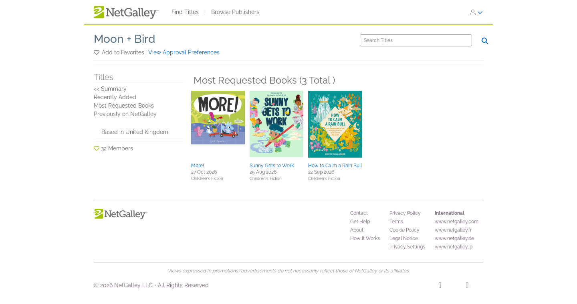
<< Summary (110, 89)
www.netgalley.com (456, 221)
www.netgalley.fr (453, 230)
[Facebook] (439, 286)
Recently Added (115, 97)
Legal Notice (403, 238)
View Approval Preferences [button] (184, 52)
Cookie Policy (404, 230)
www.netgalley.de (454, 238)
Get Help (360, 221)
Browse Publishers (235, 12)
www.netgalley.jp (453, 247)
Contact (359, 213)
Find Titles (185, 12)
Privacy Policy (405, 213)
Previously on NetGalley (125, 114)
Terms (396, 221)
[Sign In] (476, 12)
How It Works (365, 238)
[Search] (416, 40)
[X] (467, 286)
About (356, 230)
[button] (97, 52)
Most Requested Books (124, 105)
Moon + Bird (124, 39)
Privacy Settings (407, 247)
